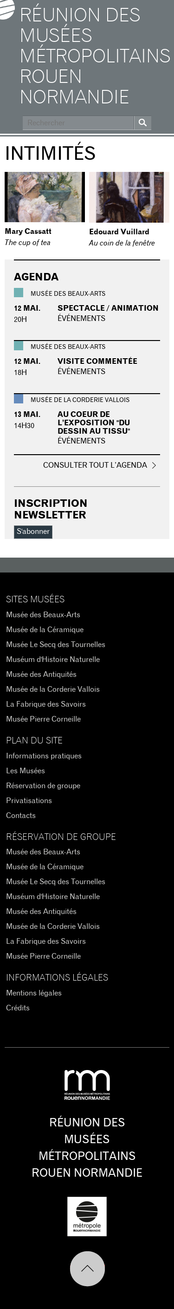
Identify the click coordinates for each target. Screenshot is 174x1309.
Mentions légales (34, 993)
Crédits (18, 1008)
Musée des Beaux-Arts (43, 615)
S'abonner (33, 531)
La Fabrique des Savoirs (46, 704)
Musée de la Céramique (45, 630)
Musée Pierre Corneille (43, 719)
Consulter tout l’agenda (95, 465)
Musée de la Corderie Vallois (53, 689)
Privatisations (29, 800)
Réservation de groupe (43, 786)
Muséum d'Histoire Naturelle (53, 659)
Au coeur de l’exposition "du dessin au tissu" (94, 423)
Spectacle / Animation (108, 308)
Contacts (21, 815)
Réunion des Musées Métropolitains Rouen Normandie (94, 57)
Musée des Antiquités (41, 674)
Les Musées (25, 771)
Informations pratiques (44, 756)
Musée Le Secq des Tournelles (55, 644)
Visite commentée (97, 361)
